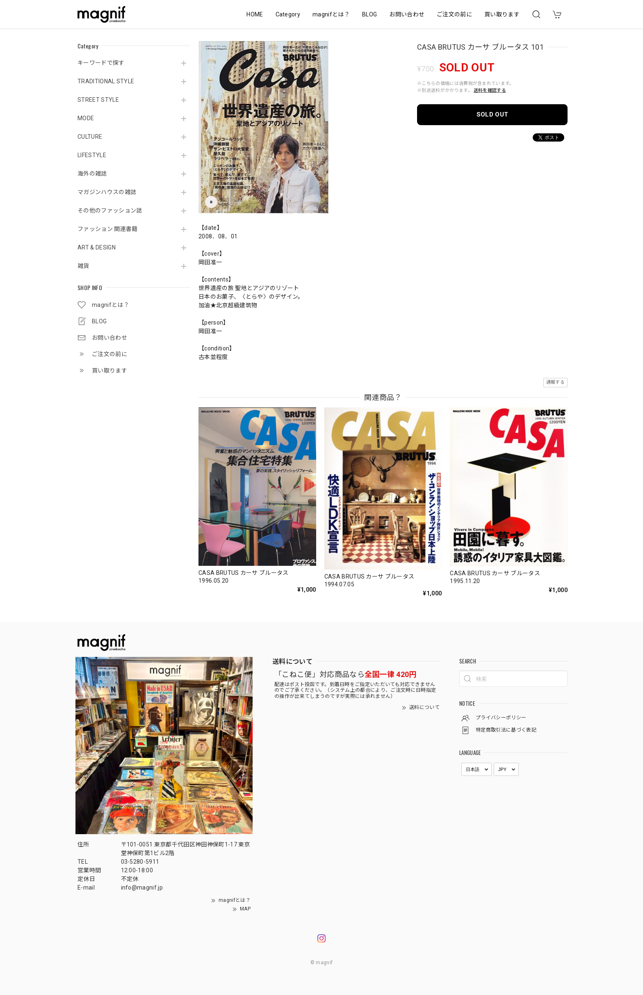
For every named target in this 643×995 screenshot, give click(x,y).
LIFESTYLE (92, 155)
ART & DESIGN (97, 247)
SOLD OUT (492, 114)
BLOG (369, 14)
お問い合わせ (406, 14)
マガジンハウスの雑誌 (107, 192)
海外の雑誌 (92, 173)
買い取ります (502, 14)
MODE (86, 118)
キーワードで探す (101, 62)
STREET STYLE (98, 99)
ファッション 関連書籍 (108, 229)
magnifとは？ (331, 14)
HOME (254, 14)
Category (288, 14)
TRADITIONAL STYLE (106, 81)
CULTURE (90, 136)
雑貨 (83, 266)
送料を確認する (490, 90)
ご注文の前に (454, 14)
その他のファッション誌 (110, 210)
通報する (555, 382)
